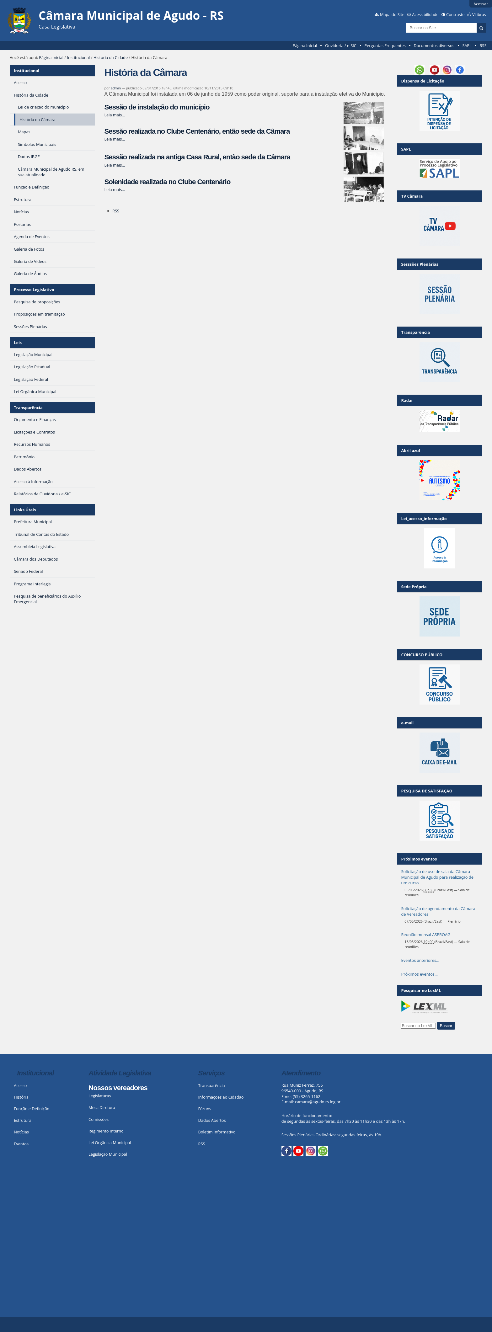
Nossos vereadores (117, 1088)
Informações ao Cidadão (221, 1097)
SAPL (467, 45)
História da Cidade (111, 57)
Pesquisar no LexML (421, 990)
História (21, 1097)
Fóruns (204, 1108)
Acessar (480, 4)
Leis (18, 342)
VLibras (479, 14)
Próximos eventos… (419, 974)
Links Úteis (25, 510)
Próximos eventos (419, 859)
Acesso (20, 1085)
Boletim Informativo (217, 1132)
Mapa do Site (392, 14)
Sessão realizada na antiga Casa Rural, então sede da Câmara (197, 157)
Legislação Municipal (107, 1154)
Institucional (78, 57)
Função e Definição (31, 1108)
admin (116, 88)
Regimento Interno (106, 1131)
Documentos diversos (434, 45)
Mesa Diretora (101, 1107)
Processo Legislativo (34, 289)
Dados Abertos (212, 1120)
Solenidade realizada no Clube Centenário (167, 182)
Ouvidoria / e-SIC (340, 45)
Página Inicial (305, 45)
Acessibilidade (425, 14)
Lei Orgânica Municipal (109, 1142)
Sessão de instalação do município (156, 107)
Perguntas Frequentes (384, 45)
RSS (482, 45)
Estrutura (22, 1120)
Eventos (21, 1144)
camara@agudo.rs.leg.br (317, 1102)
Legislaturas (99, 1096)
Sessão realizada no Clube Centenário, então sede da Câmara (197, 131)
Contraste (455, 14)
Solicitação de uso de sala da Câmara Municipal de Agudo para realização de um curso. (437, 877)
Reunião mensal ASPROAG (425, 934)
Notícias (21, 1132)
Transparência (28, 407)
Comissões (98, 1119)
